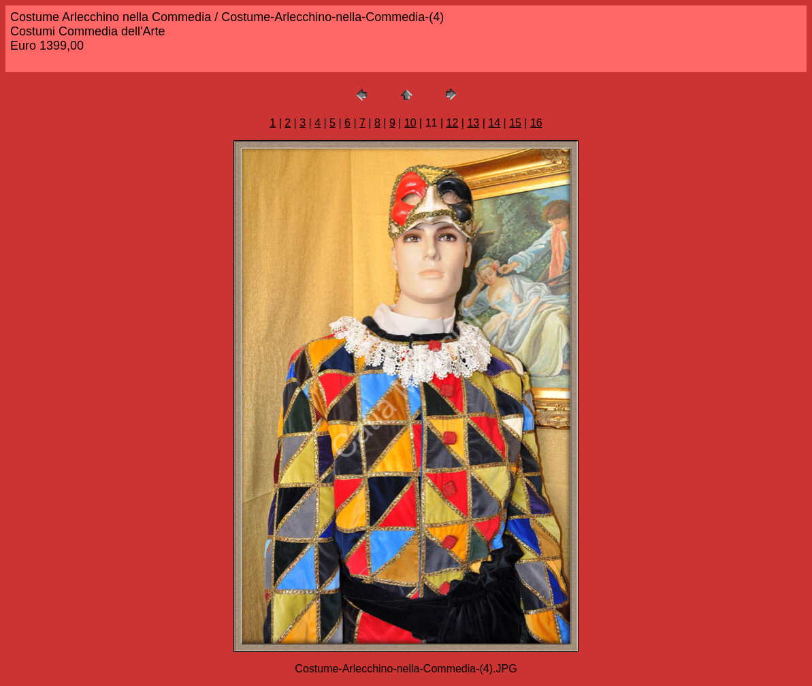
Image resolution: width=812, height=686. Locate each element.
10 (410, 123)
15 (515, 123)
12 (452, 123)
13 (473, 123)
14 (494, 123)
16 (536, 123)
